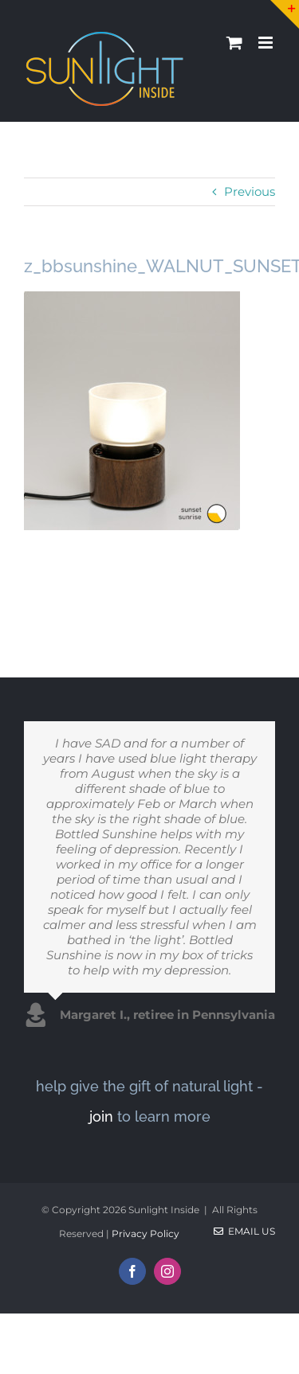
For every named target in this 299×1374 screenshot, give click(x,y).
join (101, 1116)
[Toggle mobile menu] (266, 42)
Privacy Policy (145, 1233)
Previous (249, 191)
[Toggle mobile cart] (234, 42)
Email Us (244, 1231)
